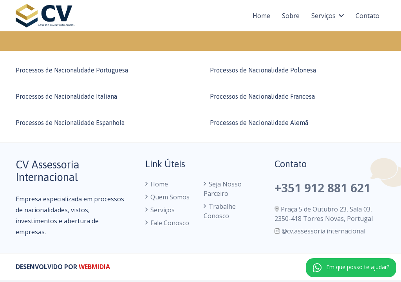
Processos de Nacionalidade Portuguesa (72, 70)
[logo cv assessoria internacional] (45, 15)
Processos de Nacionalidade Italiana (66, 96)
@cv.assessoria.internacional (323, 231)
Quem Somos (170, 197)
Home (159, 184)
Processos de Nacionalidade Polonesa (263, 70)
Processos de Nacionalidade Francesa (262, 96)
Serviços (162, 210)
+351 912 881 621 (322, 188)
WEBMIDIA (94, 266)
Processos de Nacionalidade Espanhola (70, 122)
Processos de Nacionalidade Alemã (259, 122)
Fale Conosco (169, 223)
